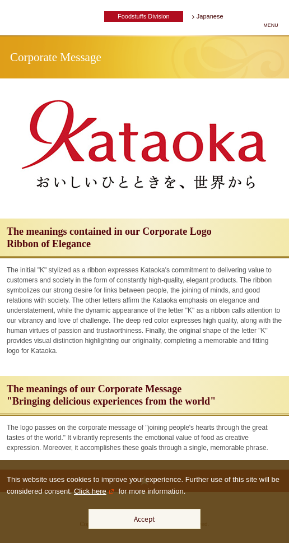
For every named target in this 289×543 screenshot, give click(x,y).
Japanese (210, 16)
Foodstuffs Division (144, 16)
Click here (90, 491)
